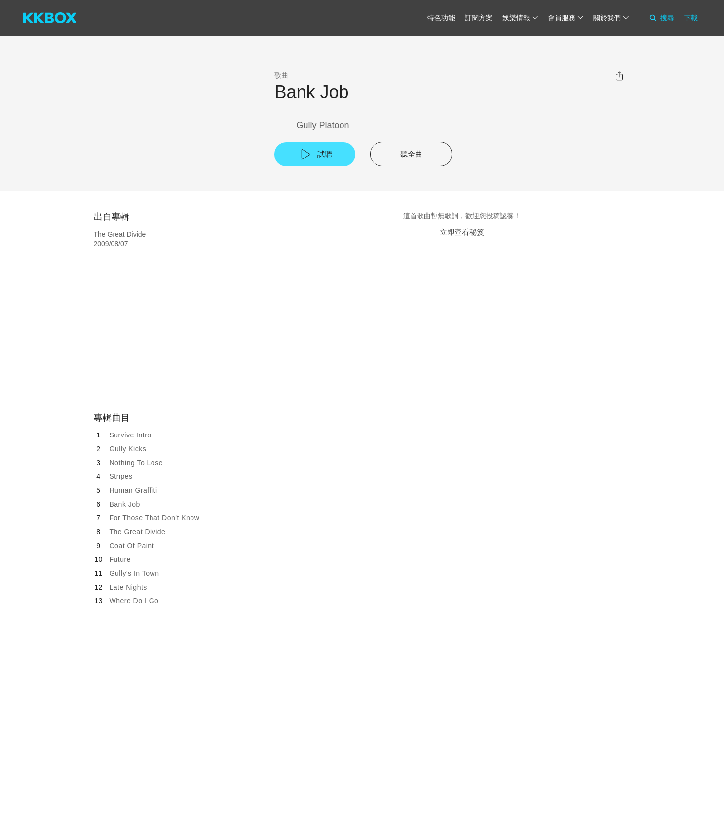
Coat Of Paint (132, 546)
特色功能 (441, 18)
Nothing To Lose (136, 463)
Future (120, 559)
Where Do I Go (134, 601)
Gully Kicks (128, 449)
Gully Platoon (322, 125)
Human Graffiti (133, 490)
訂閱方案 (479, 18)
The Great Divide (138, 532)
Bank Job (125, 504)
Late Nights (128, 587)
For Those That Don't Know (155, 518)
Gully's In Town (134, 573)
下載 (691, 18)
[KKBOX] (50, 18)
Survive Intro (131, 435)
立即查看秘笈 (462, 232)
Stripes (121, 476)
